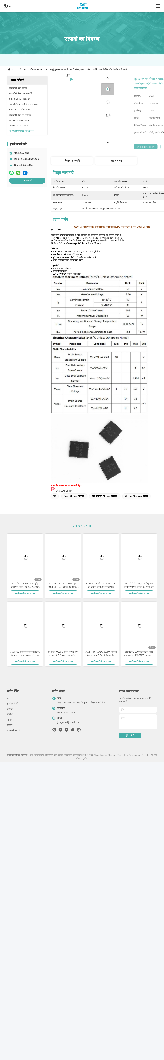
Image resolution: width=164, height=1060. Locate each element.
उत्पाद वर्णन (116, 160)
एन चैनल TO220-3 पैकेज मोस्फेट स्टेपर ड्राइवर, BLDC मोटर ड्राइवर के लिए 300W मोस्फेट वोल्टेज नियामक (63, 654)
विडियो (10, 714)
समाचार (10, 719)
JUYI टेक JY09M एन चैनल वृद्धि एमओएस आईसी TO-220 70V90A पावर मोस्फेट (25, 585)
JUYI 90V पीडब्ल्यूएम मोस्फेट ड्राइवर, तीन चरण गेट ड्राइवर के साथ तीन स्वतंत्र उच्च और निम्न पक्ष (25, 654)
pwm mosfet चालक (74, 496)
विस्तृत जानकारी (72, 160)
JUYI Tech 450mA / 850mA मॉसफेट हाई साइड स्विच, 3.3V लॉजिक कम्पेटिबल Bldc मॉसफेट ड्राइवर (101, 654)
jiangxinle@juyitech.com (27, 159)
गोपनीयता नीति (13, 755)
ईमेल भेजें (130, 735)
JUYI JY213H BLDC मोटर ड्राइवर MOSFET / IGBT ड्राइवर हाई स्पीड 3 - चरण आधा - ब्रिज (63, 585)
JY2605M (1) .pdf (64, 491)
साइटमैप (24, 755)
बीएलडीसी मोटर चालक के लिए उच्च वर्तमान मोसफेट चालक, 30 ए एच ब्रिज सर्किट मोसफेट (139, 585)
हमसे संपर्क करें (14, 730)
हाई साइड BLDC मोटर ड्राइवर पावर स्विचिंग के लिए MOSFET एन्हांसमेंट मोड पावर (139, 654)
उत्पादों (18, 69)
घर (12, 69)
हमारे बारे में (12, 703)
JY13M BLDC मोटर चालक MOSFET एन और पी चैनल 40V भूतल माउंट (101, 585)
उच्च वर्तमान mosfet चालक (104, 496)
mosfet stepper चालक (136, 496)
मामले (9, 725)
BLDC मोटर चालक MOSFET (36, 69)
